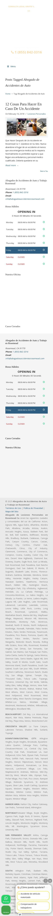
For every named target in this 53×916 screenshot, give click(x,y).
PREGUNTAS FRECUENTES (26, 2)
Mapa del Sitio (11, 511)
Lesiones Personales (37, 114)
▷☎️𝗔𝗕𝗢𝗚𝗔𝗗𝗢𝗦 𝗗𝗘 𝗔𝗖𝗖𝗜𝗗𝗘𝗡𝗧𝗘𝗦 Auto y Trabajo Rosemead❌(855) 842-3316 (26, 34)
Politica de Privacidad (33, 508)
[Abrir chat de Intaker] (20, 914)
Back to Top (44, 171)
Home (7, 94)
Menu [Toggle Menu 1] (11, 66)
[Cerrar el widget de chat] (50, 881)
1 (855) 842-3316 (26, 52)
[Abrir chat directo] (46, 881)
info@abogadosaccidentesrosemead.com (26, 15)
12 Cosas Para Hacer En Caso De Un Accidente (23, 106)
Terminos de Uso (13, 508)
